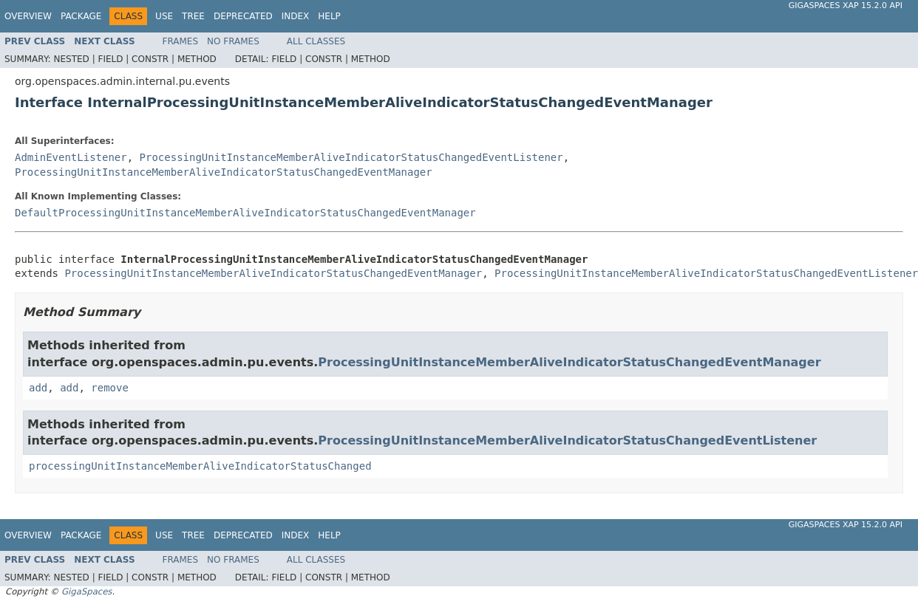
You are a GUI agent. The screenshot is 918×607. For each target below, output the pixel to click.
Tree (193, 16)
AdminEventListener (71, 157)
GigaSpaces (86, 591)
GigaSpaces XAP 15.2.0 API (845, 5)
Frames (181, 41)
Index (296, 16)
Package (81, 16)
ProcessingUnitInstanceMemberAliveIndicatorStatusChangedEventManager (223, 172)
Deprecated (243, 16)
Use (164, 16)
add (38, 388)
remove (110, 388)
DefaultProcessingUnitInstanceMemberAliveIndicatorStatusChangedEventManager (245, 213)
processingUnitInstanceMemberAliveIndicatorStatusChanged (200, 466)
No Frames (233, 41)
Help (329, 16)
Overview (28, 16)
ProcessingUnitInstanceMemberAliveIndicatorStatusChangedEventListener (351, 157)
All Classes (316, 41)
